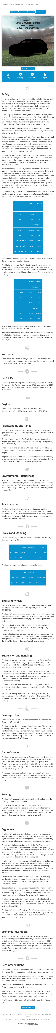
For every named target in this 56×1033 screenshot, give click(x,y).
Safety (8, 76)
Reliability (32, 76)
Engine (45, 76)
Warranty (20, 76)
